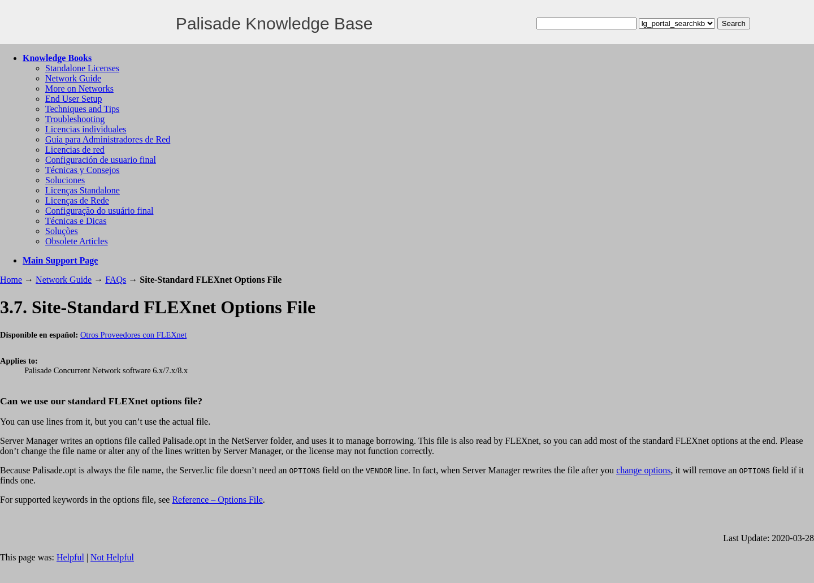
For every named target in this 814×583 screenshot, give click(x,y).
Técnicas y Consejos (82, 170)
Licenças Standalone (82, 190)
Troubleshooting (75, 119)
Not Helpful (112, 557)
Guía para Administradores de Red (107, 139)
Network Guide (73, 78)
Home (11, 279)
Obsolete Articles (76, 241)
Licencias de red (75, 149)
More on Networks (79, 88)
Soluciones (65, 180)
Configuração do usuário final (99, 210)
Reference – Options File (217, 499)
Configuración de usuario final (100, 160)
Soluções (61, 231)
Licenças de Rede (77, 200)
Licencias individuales (86, 129)
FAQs (115, 279)
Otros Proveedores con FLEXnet (133, 334)
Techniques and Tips (82, 109)
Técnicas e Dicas (75, 221)
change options (643, 470)
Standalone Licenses (82, 68)
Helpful (70, 557)
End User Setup (73, 98)
